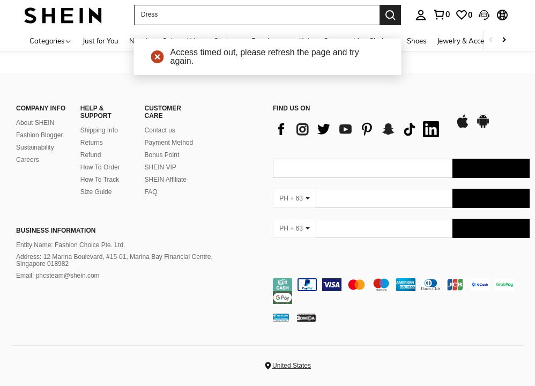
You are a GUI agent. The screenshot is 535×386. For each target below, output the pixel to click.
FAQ (151, 192)
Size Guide (96, 192)
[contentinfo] (401, 291)
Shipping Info (99, 130)
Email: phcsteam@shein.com (58, 275)
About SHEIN (35, 123)
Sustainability (35, 147)
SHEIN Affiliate (166, 179)
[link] (463, 15)
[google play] (483, 126)
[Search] (390, 15)
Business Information (55, 230)
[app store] (462, 126)
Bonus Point (162, 155)
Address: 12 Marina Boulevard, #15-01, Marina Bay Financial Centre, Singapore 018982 (114, 260)
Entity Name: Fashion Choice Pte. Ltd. (70, 245)
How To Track (99, 179)
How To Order (100, 167)
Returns (91, 142)
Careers (27, 160)
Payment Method (169, 142)
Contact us (160, 130)
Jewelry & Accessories (471, 40)
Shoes (416, 40)
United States (291, 365)
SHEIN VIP (160, 167)
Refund (90, 155)
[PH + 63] (294, 198)
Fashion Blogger (39, 135)
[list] (358, 129)
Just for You (100, 40)
